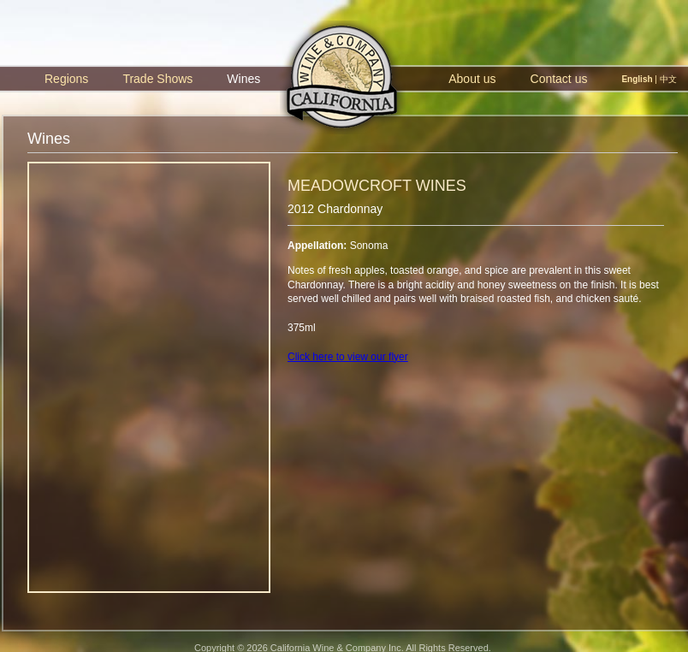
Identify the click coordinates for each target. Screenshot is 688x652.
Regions (66, 79)
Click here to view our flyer (348, 357)
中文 (668, 79)
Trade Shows (157, 79)
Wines (243, 79)
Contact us (559, 79)
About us (471, 79)
